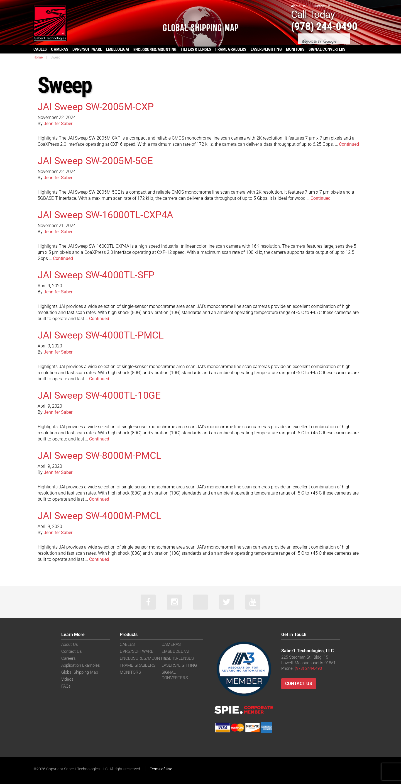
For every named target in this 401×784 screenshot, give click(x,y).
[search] (323, 42)
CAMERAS (59, 49)
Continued (349, 144)
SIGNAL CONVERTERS (327, 49)
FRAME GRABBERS (230, 49)
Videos (67, 679)
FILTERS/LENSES (178, 658)
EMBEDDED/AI (117, 49)
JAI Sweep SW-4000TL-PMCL (101, 335)
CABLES (40, 49)
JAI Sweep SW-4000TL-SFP (97, 275)
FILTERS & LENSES (196, 49)
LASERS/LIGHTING (266, 49)
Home (38, 57)
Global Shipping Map (79, 672)
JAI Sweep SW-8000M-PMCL (100, 455)
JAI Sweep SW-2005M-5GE (96, 161)
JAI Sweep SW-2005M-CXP (96, 107)
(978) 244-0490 (326, 26)
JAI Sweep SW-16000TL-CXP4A (106, 215)
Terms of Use (161, 769)
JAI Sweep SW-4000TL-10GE (100, 395)
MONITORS (295, 49)
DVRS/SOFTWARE (87, 49)
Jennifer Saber (58, 123)
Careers (68, 658)
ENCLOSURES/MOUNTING (145, 658)
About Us (298, 6)
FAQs (66, 686)
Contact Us (322, 6)
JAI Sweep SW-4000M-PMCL (100, 516)
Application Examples (80, 665)
